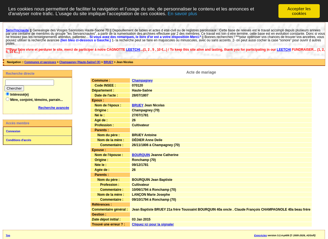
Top (8, 235)
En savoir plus (182, 13)
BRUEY (108, 62)
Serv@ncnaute (17, 30)
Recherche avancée (53, 108)
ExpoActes (260, 235)
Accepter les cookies (299, 11)
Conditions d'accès (18, 140)
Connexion (13, 131)
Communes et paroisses (40, 62)
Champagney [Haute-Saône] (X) (79, 62)
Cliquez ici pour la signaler (153, 224)
